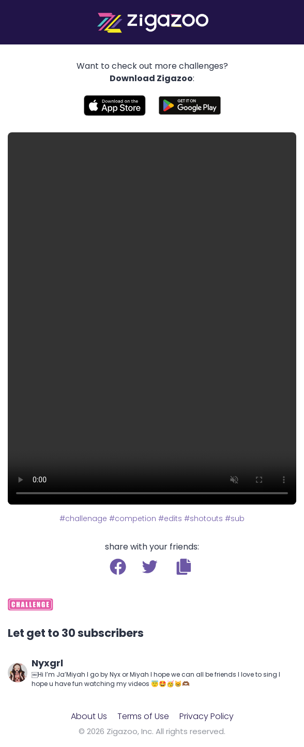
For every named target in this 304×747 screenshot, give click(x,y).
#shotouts (203, 518)
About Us (89, 716)
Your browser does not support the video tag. (152, 318)
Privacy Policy (206, 716)
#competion (132, 518)
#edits (170, 518)
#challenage (83, 518)
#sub (235, 518)
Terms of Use (143, 716)
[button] (183, 566)
